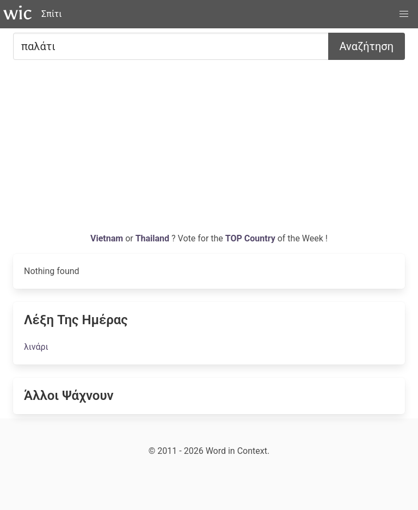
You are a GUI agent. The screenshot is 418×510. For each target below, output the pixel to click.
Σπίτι (51, 14)
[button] (404, 14)
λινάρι (36, 347)
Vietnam (107, 238)
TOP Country (250, 238)
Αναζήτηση (367, 46)
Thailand (153, 238)
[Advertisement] (209, 150)
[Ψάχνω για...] (171, 46)
